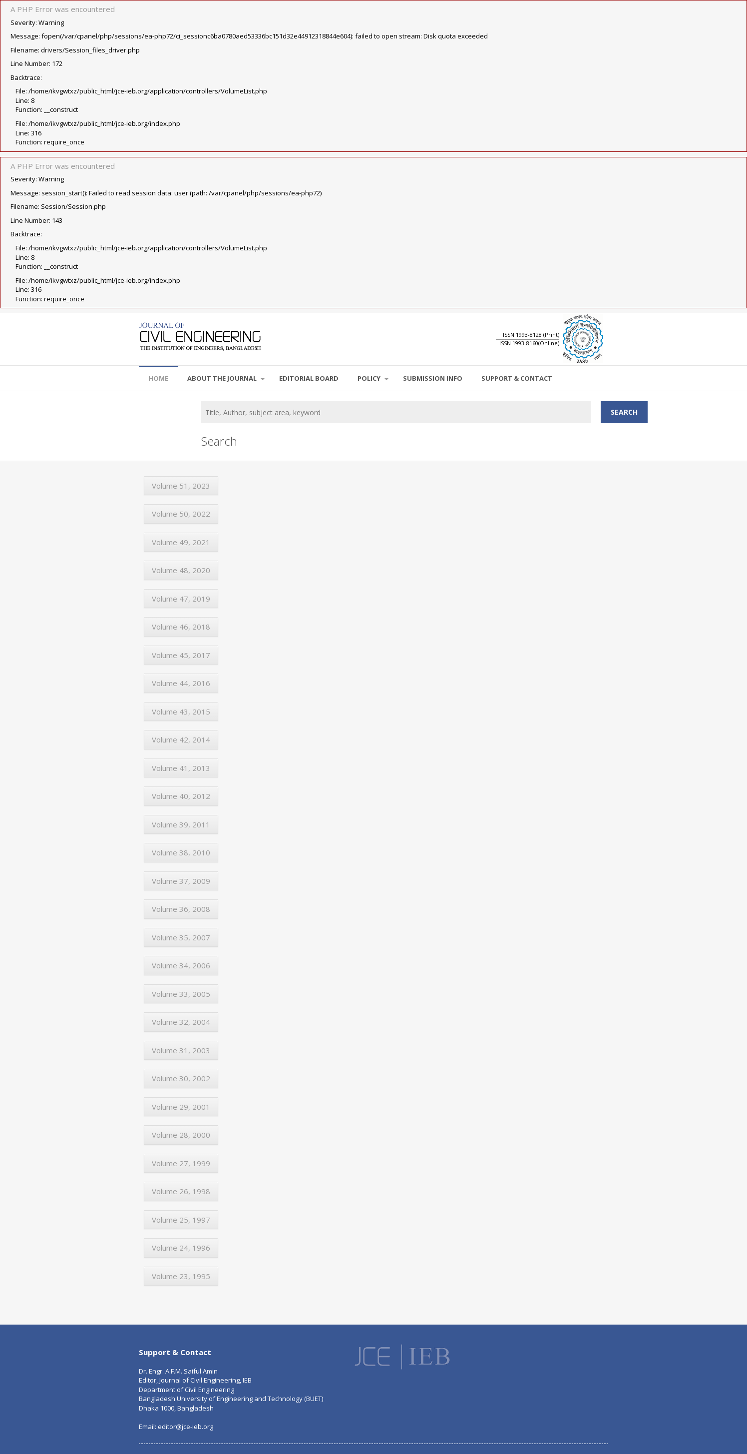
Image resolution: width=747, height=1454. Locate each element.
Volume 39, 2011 (181, 824)
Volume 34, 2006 (181, 965)
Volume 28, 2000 (181, 1135)
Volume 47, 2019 (181, 599)
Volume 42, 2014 (181, 739)
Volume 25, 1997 (181, 1220)
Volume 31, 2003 (181, 1050)
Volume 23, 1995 (181, 1276)
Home (158, 378)
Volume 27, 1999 (181, 1163)
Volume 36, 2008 (181, 909)
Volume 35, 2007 (181, 937)
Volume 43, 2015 (181, 712)
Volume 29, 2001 (181, 1107)
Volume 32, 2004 (181, 1022)
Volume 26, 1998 (181, 1191)
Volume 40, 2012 (181, 796)
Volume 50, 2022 (181, 514)
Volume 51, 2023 (181, 486)
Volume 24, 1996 (181, 1248)
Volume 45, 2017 (181, 655)
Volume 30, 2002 (181, 1078)
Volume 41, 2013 (181, 768)
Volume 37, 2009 (181, 881)
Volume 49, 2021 (181, 542)
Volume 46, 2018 (181, 627)
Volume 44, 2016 (181, 683)
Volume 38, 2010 (181, 852)
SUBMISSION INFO (432, 378)
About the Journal (226, 378)
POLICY (373, 378)
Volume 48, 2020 (181, 570)
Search (624, 412)
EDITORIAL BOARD (309, 378)
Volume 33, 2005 (181, 994)
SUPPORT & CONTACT (516, 378)
